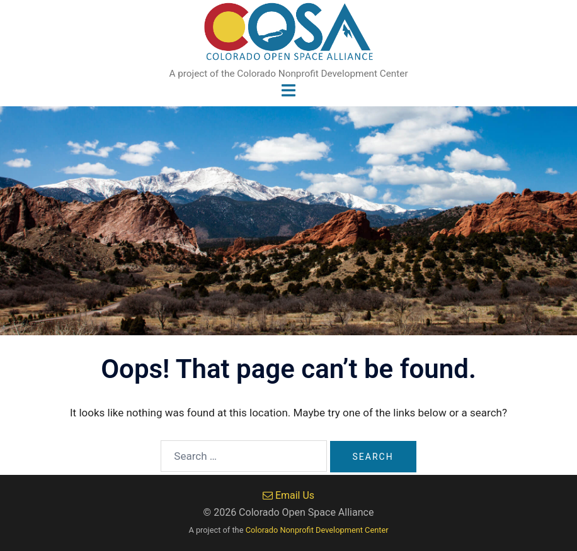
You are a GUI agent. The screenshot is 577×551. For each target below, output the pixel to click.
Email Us (288, 495)
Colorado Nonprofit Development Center (317, 530)
